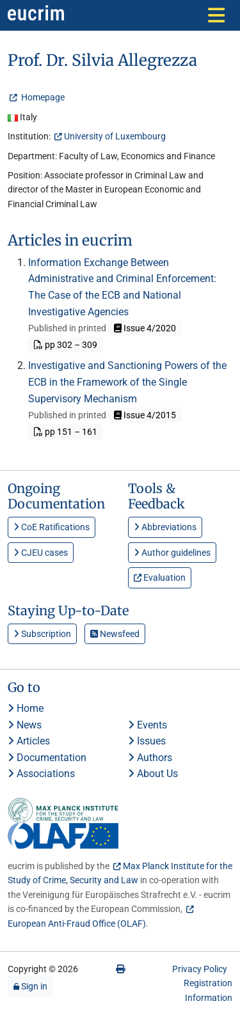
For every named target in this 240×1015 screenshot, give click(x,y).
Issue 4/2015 (145, 415)
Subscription (42, 634)
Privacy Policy (199, 969)
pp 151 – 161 (65, 432)
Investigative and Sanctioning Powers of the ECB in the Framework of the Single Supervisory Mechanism (127, 381)
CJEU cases (40, 552)
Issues (147, 741)
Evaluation (160, 577)
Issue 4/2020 (145, 328)
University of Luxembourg (115, 136)
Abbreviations (165, 527)
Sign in (30, 986)
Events (147, 725)
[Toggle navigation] (216, 15)
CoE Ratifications (51, 527)
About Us (153, 773)
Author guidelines (172, 552)
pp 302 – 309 (65, 345)
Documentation (47, 757)
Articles (29, 741)
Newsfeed (115, 634)
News (25, 725)
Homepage (42, 97)
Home (26, 708)
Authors (150, 757)
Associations (41, 773)
